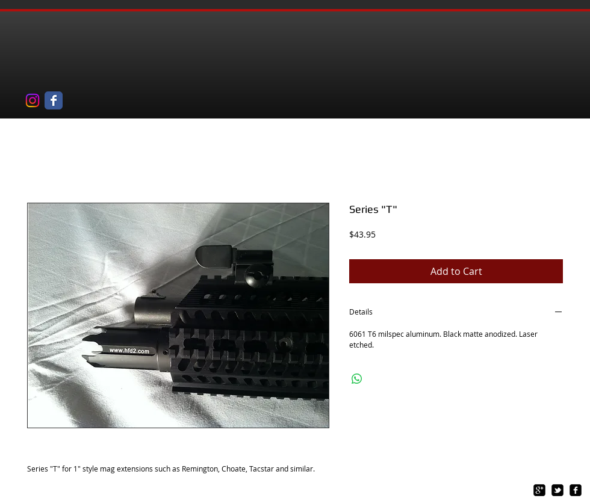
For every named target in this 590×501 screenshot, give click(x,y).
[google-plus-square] (539, 490)
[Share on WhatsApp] (357, 379)
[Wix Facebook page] (54, 100)
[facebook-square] (576, 490)
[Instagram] (32, 100)
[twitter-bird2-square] (557, 490)
